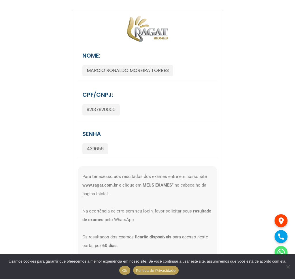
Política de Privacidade (156, 270)
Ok (124, 270)
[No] (288, 266)
